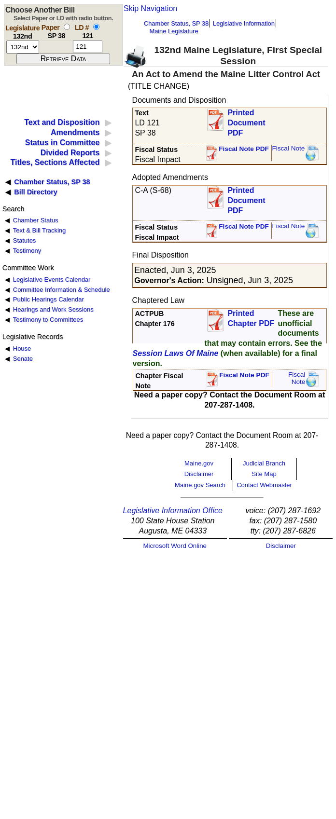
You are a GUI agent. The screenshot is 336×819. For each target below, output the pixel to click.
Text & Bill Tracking (39, 230)
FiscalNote (297, 378)
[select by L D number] (96, 27)
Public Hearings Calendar (48, 299)
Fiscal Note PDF (244, 148)
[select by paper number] (67, 27)
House (22, 348)
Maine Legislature (173, 31)
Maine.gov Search (200, 485)
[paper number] (56, 46)
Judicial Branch (264, 463)
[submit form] (63, 59)
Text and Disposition (61, 122)
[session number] (22, 47)
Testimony (27, 250)
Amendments (75, 132)
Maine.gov (198, 463)
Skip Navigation (150, 8)
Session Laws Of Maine (176, 353)
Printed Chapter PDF (250, 318)
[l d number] (87, 46)
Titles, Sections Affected (54, 162)
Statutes (24, 240)
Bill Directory (35, 192)
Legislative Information (244, 23)
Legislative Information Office (173, 510)
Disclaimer (199, 474)
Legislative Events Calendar (52, 279)
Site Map (264, 474)
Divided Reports (70, 153)
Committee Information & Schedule (61, 289)
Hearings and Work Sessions (53, 309)
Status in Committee (62, 142)
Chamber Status (35, 220)
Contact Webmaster (264, 485)
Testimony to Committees (48, 319)
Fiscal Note (288, 148)
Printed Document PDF (246, 120)
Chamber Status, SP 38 (176, 23)
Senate (23, 358)
